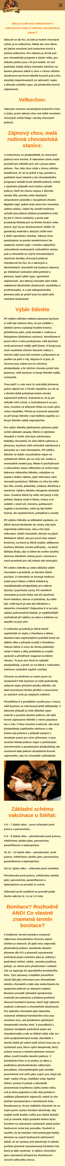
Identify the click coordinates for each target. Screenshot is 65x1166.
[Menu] (60, 5)
